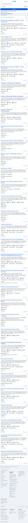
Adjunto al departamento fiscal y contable (10, 329)
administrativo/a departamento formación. (10, 314)
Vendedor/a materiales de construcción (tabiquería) (12, 239)
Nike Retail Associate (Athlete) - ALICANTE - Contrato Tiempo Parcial (12, 21)
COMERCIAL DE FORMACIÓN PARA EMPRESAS (11, 83)
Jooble (6, 521)
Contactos (2, 513)
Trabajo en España (21, 512)
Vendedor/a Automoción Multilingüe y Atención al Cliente (11, 154)
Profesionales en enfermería (7, 358)
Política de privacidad (21, 515)
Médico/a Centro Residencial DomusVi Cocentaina (12, 451)
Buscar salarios (20, 516)
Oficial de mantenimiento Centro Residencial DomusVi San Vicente (12, 271)
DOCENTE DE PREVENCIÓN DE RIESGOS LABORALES (12, 96)
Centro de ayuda (3, 512)
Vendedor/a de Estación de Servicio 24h (9, 286)
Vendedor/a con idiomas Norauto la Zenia (10, 211)
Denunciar (25, 80)
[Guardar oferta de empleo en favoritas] (27, 21)
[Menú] (1, 1)
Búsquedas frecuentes (5, 470)
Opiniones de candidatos (5, 517)
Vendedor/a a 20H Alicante (6, 109)
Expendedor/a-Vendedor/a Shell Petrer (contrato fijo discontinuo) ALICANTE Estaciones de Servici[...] (12, 255)
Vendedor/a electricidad (6, 224)
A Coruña (2, 473)
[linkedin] (26, 507)
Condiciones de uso (21, 513)
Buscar (14, 9)
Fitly (19, 519)
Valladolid (2, 477)
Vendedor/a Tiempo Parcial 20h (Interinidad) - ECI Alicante (11, 301)
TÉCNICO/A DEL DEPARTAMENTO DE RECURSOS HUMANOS (11, 343)
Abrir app (25, 1)
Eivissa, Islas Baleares (4, 480)
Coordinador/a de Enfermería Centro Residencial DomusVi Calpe (11, 436)
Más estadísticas (4, 14)
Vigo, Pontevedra (3, 476)
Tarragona (2, 479)
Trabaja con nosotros (4, 519)
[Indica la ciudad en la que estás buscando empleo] (14, 6)
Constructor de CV (21, 517)
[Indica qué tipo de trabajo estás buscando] (14, 4)
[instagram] (21, 507)
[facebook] (18, 507)
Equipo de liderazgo (4, 515)
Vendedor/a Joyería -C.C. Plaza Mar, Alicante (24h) (11, 51)
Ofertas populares (3, 500)
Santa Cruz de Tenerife (4, 483)
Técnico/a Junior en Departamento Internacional (11, 196)
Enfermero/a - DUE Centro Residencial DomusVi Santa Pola (12, 389)
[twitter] (23, 507)
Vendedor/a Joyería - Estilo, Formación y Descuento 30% (12, 127)
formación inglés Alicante (13, 481)
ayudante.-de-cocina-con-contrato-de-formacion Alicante (13, 488)
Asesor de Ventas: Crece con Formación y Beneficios (12, 140)
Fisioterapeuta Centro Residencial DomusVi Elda (11, 420)
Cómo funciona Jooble (4, 516)
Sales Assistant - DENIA (6, 168)
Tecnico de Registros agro (6, 36)
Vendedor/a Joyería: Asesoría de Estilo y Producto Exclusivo (11, 182)
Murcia (2, 475)
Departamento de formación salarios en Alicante (21, 474)
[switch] (26, 17)
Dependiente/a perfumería (6, 405)
